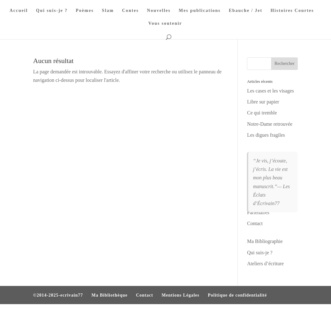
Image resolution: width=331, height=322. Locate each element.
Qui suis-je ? (52, 10)
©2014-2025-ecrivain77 (58, 295)
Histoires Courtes (292, 10)
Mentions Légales (181, 295)
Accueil (19, 10)
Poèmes (85, 10)
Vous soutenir (165, 23)
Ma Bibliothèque (110, 295)
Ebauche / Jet (245, 10)
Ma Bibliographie (264, 241)
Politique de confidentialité (237, 295)
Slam (108, 10)
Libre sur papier (263, 101)
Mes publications (200, 10)
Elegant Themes (67, 313)
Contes (130, 10)
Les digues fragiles (266, 135)
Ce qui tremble (262, 112)
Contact (144, 295)
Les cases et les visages (270, 90)
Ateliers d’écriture (265, 263)
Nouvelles (159, 10)
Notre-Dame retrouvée (269, 124)
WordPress (118, 313)
